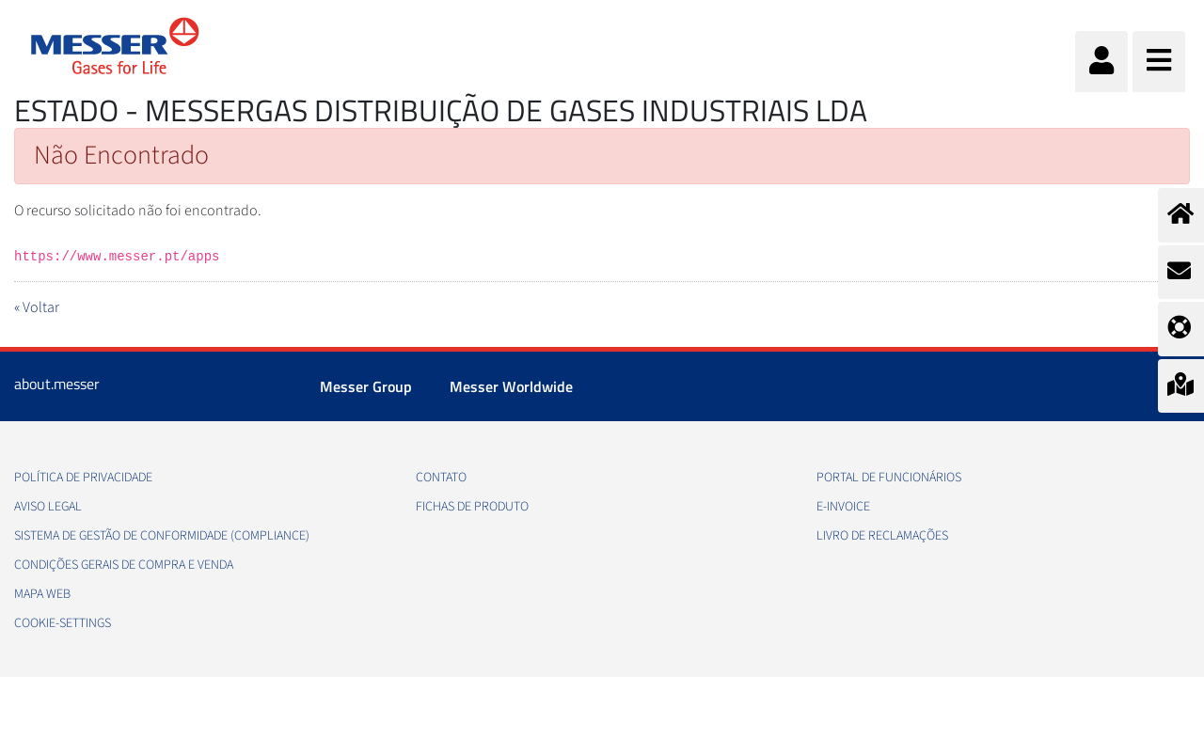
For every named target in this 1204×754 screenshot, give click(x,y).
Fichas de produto (472, 506)
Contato (441, 477)
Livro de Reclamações (882, 535)
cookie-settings (62, 623)
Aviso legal (48, 506)
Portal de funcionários (888, 477)
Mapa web (42, 594)
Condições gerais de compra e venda (123, 565)
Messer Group (366, 386)
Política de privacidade (83, 477)
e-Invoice (843, 506)
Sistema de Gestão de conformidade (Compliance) (161, 535)
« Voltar (36, 307)
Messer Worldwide (511, 386)
